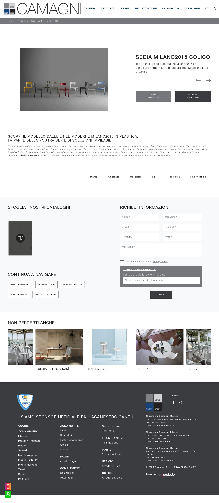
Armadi (64, 444)
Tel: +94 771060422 (155, 457)
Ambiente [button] (114, 177)
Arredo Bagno (69, 461)
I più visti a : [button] (198, 177)
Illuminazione (110, 442)
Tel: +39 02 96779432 (156, 438)
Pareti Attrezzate (29, 441)
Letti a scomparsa (71, 440)
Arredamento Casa (26, 21)
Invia (161, 295)
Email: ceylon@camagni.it (160, 460)
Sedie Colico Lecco (19, 294)
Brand (125, 9)
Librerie (23, 436)
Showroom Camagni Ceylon (171, 451)
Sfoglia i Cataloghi (193, 96)
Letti (63, 430)
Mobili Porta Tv (28, 460)
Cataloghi (192, 9)
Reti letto (108, 431)
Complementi (68, 473)
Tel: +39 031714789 (155, 422)
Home (11, 21)
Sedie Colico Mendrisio (45, 294)
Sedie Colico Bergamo (20, 284)
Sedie (41, 21)
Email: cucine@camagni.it (160, 425)
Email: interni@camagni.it (159, 441)
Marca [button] (93, 177)
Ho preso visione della (147, 262)
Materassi (66, 477)
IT (206, 9)
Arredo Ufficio (111, 466)
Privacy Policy (160, 262)
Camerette (66, 449)
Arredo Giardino (112, 477)
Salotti (22, 450)
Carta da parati (112, 426)
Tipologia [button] (174, 177)
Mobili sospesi (27, 455)
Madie (22, 445)
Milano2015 (52, 21)
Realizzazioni (146, 9)
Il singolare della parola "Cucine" (145, 275)
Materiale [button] (136, 177)
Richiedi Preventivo (153, 96)
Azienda (90, 9)
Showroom (170, 9)
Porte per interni (112, 454)
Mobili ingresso (28, 464)
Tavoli (22, 469)
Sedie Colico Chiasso (72, 284)
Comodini (66, 435)
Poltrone (23, 479)
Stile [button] (155, 177)
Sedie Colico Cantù (46, 284)
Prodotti (108, 9)
